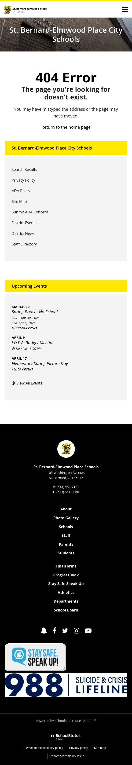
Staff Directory (24, 244)
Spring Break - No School (35, 312)
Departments (66, 601)
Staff (66, 535)
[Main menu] (125, 9)
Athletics (66, 592)
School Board (66, 610)
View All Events (29, 383)
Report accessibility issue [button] (67, 756)
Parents (66, 544)
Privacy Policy (23, 180)
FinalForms (66, 566)
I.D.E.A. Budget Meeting (33, 342)
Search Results (24, 169)
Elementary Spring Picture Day (40, 363)
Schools (66, 526)
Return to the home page (66, 127)
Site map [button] (100, 748)
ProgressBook (66, 575)
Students (66, 553)
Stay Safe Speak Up (66, 583)
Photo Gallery (66, 517)
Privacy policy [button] (78, 748)
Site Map (19, 201)
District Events (24, 222)
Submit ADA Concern (30, 212)
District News (23, 233)
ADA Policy (21, 190)
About (66, 509)
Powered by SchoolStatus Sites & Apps (66, 720)
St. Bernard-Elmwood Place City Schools (52, 148)
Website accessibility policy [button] (44, 748)
